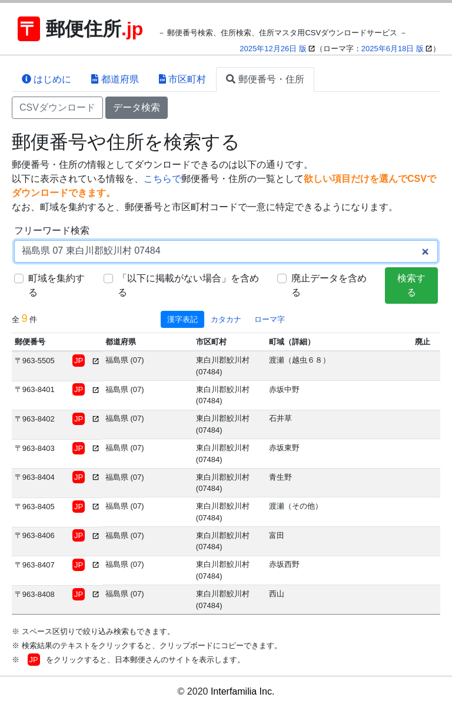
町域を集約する (56, 285)
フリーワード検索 (51, 230)
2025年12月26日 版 (273, 48)
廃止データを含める (329, 285)
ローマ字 (269, 319)
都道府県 (114, 79)
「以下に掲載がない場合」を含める (188, 285)
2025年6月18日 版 (392, 48)
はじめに (46, 79)
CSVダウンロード (57, 107)
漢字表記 (182, 319)
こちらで (162, 179)
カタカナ (226, 319)
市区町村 (182, 79)
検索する (411, 285)
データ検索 (136, 107)
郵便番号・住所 (265, 79)
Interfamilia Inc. (242, 691)
